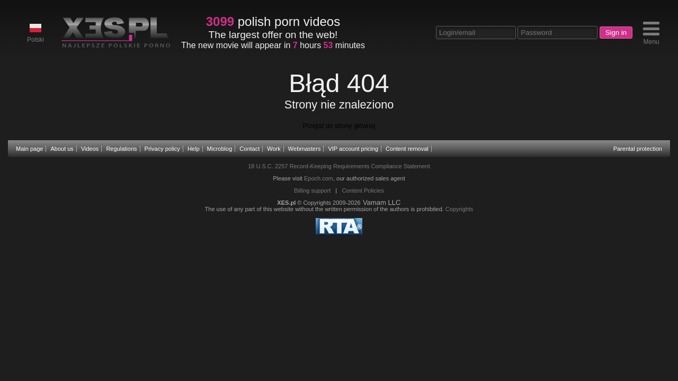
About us (61, 149)
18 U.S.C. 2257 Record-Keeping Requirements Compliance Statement (339, 166)
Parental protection (637, 149)
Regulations (121, 149)
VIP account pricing (353, 149)
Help (194, 149)
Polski (35, 32)
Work (273, 149)
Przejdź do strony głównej (339, 126)
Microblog (220, 149)
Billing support (312, 190)
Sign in (616, 33)
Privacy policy (162, 149)
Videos (90, 149)
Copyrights (459, 209)
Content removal (407, 149)
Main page (29, 149)
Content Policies (363, 190)
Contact (249, 149)
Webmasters (304, 149)
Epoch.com (318, 178)
